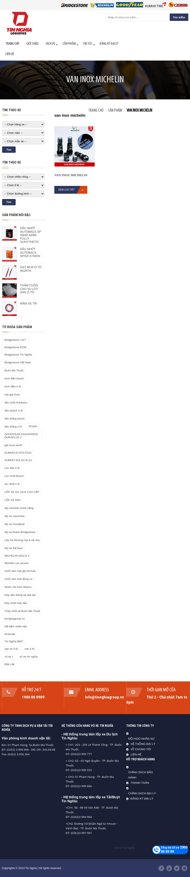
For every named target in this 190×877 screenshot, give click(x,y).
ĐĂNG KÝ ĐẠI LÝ (142, 798)
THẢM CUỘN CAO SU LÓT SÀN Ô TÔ (29, 289)
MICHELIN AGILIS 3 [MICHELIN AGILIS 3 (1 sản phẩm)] (16, 555)
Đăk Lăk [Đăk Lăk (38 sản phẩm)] (9, 664)
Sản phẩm (115, 110)
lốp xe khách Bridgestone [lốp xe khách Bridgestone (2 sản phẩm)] (20, 532)
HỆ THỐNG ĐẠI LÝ (143, 744)
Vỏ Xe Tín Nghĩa (124, 847)
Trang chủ (96, 110)
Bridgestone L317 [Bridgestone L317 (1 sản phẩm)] (15, 339)
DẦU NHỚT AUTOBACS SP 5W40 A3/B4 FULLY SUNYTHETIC (30, 235)
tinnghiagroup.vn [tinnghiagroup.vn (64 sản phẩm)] (14, 618)
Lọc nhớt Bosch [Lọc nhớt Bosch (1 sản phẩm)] (14, 476)
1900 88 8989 (33, 697)
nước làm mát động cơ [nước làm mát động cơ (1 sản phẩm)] (18, 579)
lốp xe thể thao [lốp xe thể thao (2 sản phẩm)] (13, 548)
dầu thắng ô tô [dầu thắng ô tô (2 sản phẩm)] (13, 426)
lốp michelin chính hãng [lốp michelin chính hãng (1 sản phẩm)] (18, 508)
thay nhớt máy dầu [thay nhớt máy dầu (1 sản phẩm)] (15, 603)
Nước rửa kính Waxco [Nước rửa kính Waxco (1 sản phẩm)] (17, 587)
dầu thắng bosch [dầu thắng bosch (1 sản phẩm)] (14, 418)
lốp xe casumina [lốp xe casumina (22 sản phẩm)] (14, 516)
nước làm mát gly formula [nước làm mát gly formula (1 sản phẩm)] (20, 570)
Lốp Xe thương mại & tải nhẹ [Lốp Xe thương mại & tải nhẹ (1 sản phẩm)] (22, 540)
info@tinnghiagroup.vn (104, 697)
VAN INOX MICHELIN (70, 175)
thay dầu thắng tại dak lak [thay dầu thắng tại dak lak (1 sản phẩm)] (20, 595)
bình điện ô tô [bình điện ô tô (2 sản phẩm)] (12, 386)
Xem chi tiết (72, 190)
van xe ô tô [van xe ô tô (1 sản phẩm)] (11, 648)
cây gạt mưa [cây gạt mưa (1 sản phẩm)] (12, 394)
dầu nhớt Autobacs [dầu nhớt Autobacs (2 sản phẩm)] (15, 402)
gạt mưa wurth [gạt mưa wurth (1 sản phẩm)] (13, 445)
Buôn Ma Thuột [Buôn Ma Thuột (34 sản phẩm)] (13, 370)
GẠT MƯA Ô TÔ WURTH (30, 268)
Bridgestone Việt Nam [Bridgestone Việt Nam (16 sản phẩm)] (17, 362)
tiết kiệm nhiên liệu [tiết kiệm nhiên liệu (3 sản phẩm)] (15, 626)
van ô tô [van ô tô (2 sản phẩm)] (29, 648)
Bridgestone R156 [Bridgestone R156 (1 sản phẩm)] (15, 347)
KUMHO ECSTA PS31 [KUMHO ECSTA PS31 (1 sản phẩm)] (18, 452)
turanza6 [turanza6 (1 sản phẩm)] (9, 634)
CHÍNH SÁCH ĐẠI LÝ (142, 793)
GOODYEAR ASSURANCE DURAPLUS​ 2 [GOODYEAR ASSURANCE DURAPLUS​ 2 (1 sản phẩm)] (21, 436)
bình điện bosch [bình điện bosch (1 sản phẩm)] (14, 378)
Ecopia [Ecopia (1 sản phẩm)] (33, 426)
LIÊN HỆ (136, 754)
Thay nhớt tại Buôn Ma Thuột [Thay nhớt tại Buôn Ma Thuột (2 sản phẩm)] (22, 611)
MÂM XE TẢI (28, 303)
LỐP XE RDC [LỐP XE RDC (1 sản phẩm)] (12, 500)
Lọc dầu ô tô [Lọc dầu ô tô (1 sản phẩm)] (12, 468)
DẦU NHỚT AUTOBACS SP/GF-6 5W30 (30, 252)
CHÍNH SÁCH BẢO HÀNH (140, 775)
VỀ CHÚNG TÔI (141, 749)
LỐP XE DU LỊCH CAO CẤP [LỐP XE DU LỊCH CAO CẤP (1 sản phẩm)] (21, 492)
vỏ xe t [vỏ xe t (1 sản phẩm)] (8, 656)
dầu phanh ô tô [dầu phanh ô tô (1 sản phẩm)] (13, 410)
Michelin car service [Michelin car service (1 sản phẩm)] (16, 563)
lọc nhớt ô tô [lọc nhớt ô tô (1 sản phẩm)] (12, 484)
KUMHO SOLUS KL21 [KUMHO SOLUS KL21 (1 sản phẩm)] (18, 460)
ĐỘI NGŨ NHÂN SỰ (141, 738)
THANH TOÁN (140, 782)
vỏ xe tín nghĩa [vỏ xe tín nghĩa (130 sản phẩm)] (28, 656)
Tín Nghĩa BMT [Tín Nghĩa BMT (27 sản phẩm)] (13, 641)
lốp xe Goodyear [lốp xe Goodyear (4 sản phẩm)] (14, 524)
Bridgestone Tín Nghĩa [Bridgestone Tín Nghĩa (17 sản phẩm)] (18, 354)
